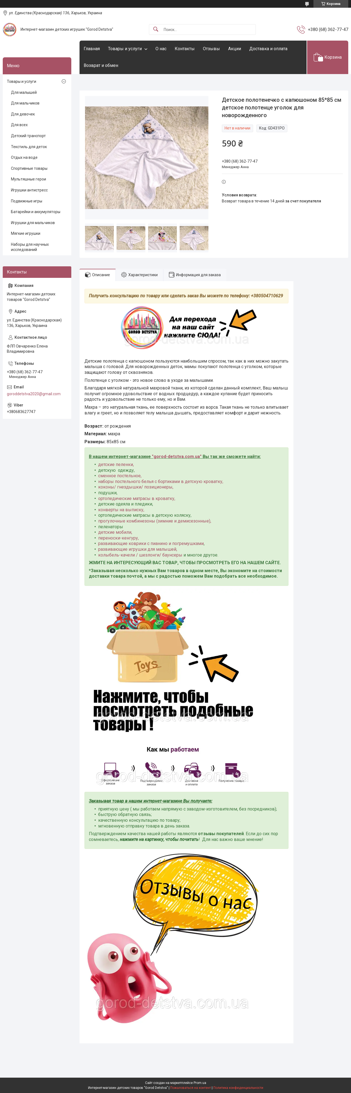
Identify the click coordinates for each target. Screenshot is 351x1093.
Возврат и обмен (101, 65)
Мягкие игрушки (25, 233)
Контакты (185, 48)
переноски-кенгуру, (118, 538)
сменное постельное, (119, 475)
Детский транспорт (28, 136)
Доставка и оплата (268, 48)
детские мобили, (115, 532)
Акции (234, 48)
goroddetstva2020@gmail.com (34, 394)
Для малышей (24, 92)
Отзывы (211, 48)
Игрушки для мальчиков (33, 223)
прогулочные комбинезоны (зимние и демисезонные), (154, 521)
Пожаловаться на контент (190, 1088)
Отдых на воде (24, 157)
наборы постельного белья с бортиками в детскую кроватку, (160, 481)
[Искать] (156, 29)
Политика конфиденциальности (238, 1088)
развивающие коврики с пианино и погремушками (151, 543)
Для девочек (23, 114)
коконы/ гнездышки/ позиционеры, (135, 487)
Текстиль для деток (29, 147)
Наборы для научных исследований (30, 247)
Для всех (19, 125)
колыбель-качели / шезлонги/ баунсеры (140, 555)
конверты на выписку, (121, 509)
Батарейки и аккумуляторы (35, 212)
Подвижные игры (26, 201)
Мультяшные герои (28, 179)
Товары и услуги (125, 48)
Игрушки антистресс (29, 190)
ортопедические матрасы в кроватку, (136, 498)
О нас (160, 48)
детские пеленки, (116, 464)
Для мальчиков (25, 103)
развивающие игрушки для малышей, (137, 549)
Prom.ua (200, 1083)
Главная (92, 48)
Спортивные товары (29, 168)
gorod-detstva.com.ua (177, 456)
